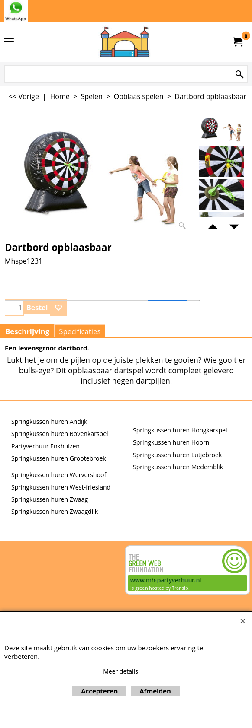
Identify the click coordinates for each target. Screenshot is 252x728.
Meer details (120, 671)
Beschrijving (27, 331)
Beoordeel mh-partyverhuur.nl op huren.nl (35, 575)
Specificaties (79, 331)
